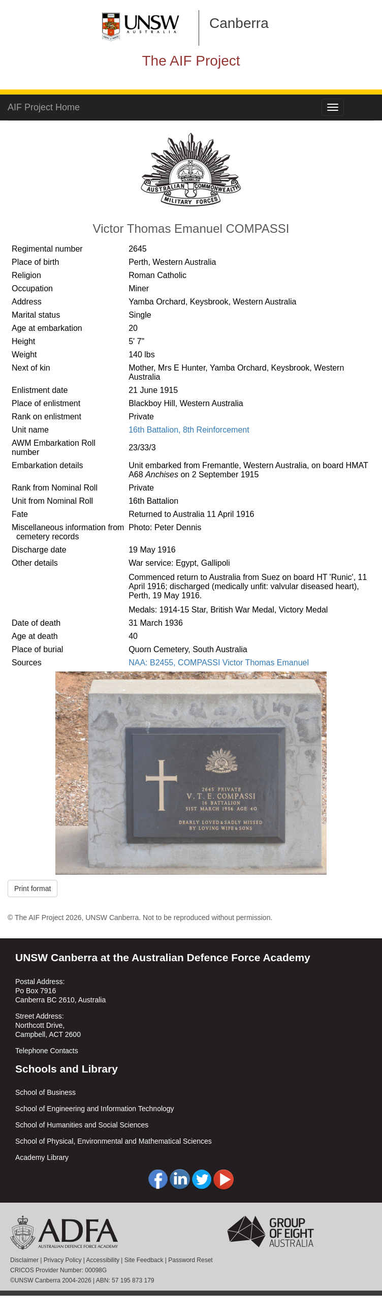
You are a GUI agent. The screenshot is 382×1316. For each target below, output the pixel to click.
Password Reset (190, 1260)
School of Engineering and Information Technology (94, 1109)
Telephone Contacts (46, 1051)
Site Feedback (144, 1260)
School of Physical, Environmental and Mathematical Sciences (113, 1141)
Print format (32, 888)
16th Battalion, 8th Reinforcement (189, 429)
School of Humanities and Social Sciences (81, 1125)
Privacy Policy (63, 1260)
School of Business (45, 1092)
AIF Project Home (44, 107)
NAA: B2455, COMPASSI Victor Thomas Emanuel (219, 662)
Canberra (239, 23)
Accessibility (102, 1260)
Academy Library (42, 1157)
